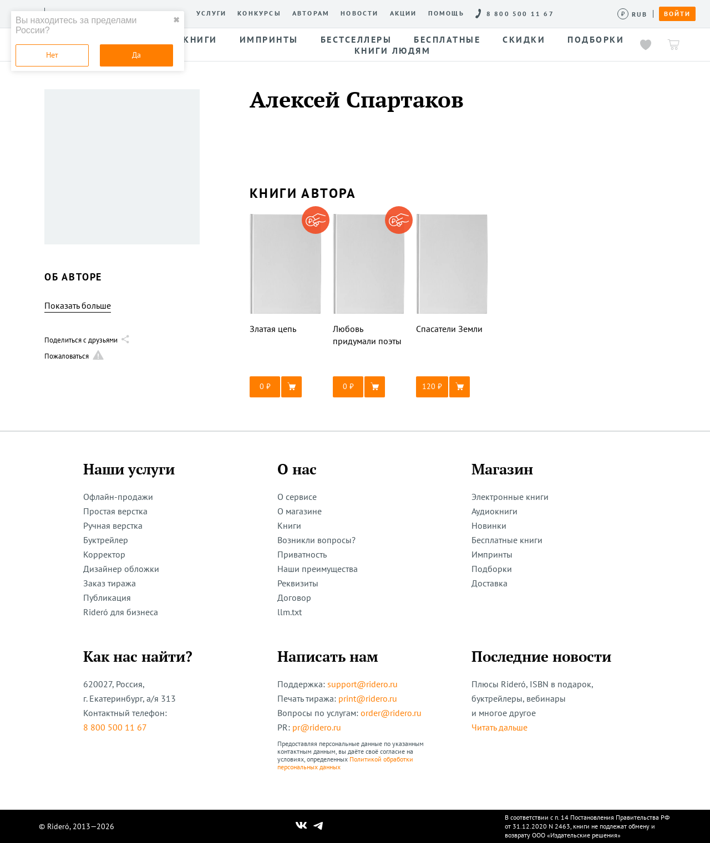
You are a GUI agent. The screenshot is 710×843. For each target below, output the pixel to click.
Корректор (104, 554)
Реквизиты (297, 583)
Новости (359, 13)
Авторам (310, 13)
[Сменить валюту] (632, 14)
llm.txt (289, 611)
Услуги (211, 13)
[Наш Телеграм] (318, 826)
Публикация (107, 597)
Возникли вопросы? (316, 539)
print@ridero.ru (367, 698)
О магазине (299, 511)
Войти (677, 14)
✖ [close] (176, 20)
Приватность (302, 554)
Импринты (492, 554)
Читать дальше (499, 727)
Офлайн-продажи (118, 496)
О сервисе (297, 496)
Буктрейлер (105, 539)
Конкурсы (259, 13)
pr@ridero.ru (316, 727)
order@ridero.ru (391, 712)
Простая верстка (115, 511)
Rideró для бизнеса (120, 611)
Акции (403, 13)
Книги (289, 525)
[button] (286, 386)
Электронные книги (510, 496)
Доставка (489, 583)
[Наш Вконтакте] (301, 826)
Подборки (491, 568)
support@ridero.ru (362, 683)
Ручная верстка (113, 525)
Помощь (446, 13)
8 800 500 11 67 (115, 727)
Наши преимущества (317, 568)
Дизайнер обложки (121, 568)
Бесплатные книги (506, 539)
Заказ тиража (109, 583)
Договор (294, 597)
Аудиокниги (494, 511)
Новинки (488, 525)
